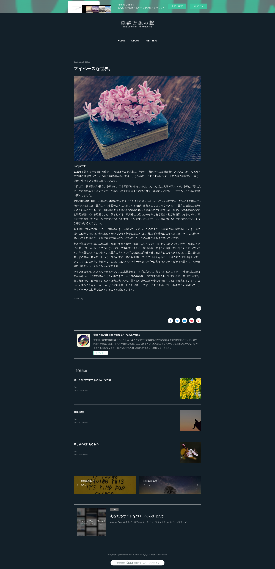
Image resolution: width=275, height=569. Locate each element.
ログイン (198, 6)
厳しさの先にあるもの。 (87, 444)
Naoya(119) (78, 299)
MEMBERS (152, 40)
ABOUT (135, 40)
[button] (121, 40)
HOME (121, 40)
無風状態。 (80, 412)
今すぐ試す (177, 6)
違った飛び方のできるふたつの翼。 (93, 380)
